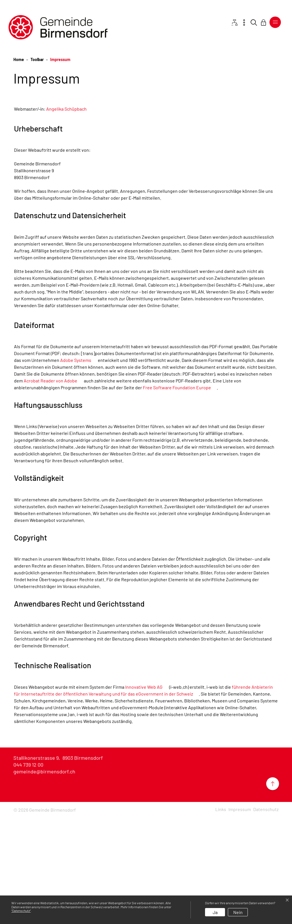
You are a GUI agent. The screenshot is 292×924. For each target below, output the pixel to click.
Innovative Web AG (146, 794)
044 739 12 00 (28, 872)
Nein (238, 912)
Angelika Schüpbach (66, 216)
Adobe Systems (78, 467)
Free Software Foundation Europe (180, 494)
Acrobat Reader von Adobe (53, 488)
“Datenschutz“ (21, 911)
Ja (215, 912)
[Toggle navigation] (275, 22)
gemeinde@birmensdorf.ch (44, 879)
